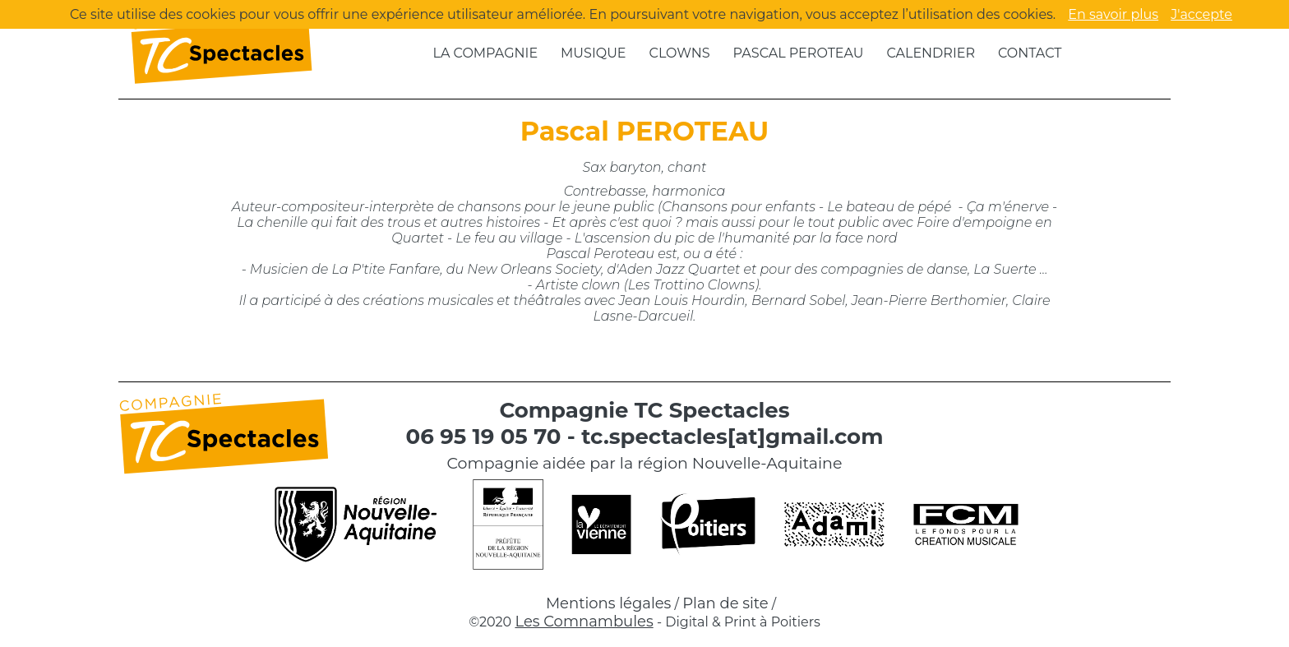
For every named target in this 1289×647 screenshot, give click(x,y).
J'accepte (1201, 14)
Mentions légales (609, 603)
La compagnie (485, 53)
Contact (1029, 53)
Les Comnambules (584, 621)
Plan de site (725, 603)
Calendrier (930, 53)
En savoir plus (1113, 14)
